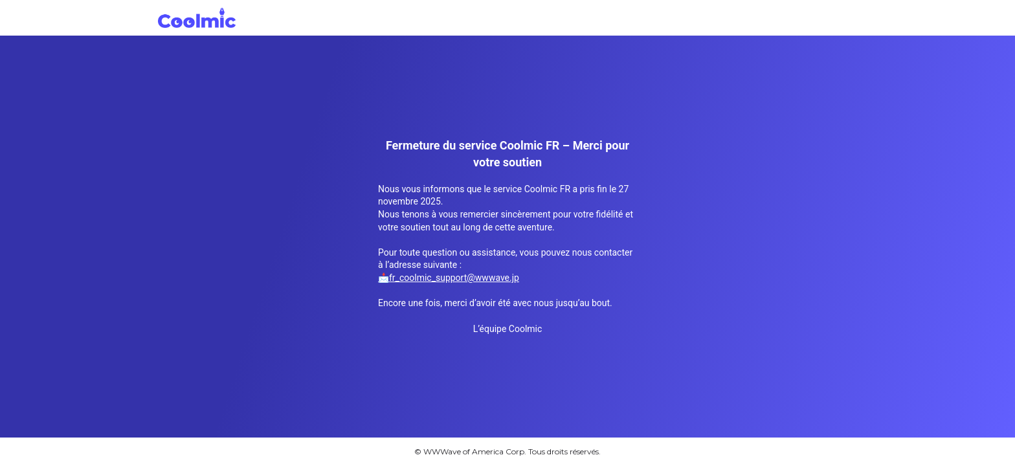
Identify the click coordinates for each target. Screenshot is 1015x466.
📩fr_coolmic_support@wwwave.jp (448, 277)
